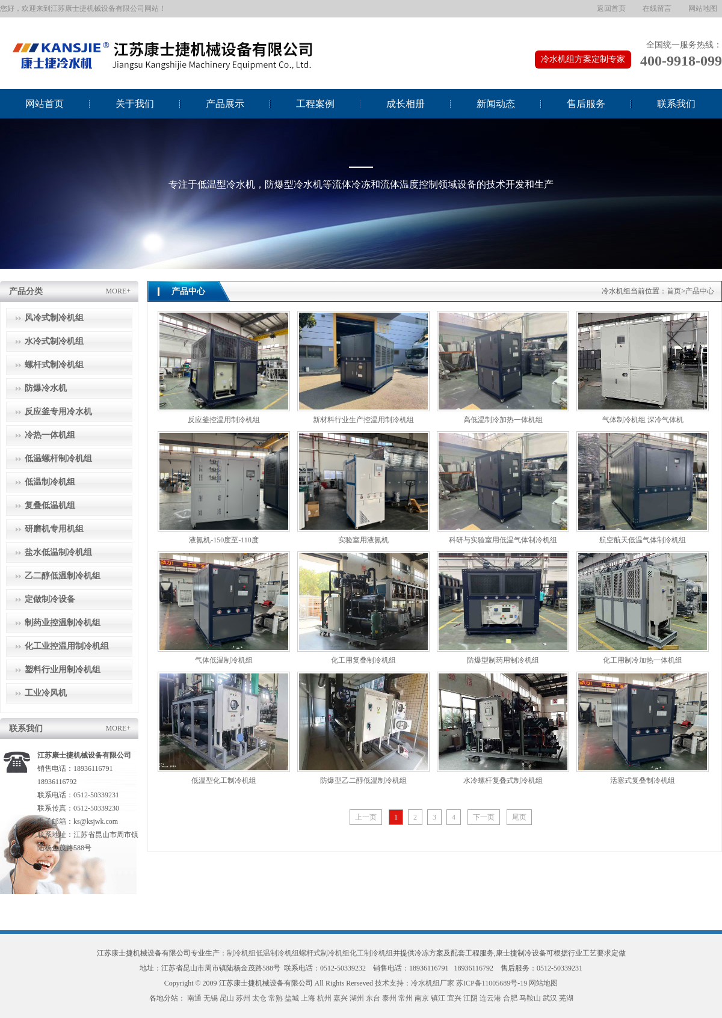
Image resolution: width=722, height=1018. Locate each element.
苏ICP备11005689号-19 (491, 983)
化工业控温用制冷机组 (67, 646)
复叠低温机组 (50, 505)
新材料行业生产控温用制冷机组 (363, 419)
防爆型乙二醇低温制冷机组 (363, 780)
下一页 (484, 817)
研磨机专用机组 (54, 528)
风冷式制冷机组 (54, 317)
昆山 (227, 998)
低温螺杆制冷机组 (58, 458)
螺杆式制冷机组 (54, 364)
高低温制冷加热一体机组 (503, 419)
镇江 (438, 998)
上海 (308, 998)
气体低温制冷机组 (224, 660)
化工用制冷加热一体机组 (642, 660)
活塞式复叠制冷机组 (642, 780)
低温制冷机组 (50, 481)
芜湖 (566, 998)
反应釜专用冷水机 (58, 411)
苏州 (243, 998)
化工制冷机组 (371, 953)
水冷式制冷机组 (54, 341)
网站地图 (702, 8)
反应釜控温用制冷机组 (224, 419)
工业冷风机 (46, 693)
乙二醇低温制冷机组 (62, 575)
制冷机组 (241, 953)
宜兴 (454, 998)
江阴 (470, 998)
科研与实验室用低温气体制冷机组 (503, 540)
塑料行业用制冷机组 (62, 669)
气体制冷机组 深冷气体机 (642, 419)
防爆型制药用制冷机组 (503, 660)
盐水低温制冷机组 (58, 552)
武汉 (550, 998)
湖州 (357, 998)
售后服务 (586, 104)
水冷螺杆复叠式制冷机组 (503, 780)
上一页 (366, 817)
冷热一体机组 (50, 435)
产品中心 (188, 291)
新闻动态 (496, 104)
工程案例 (315, 104)
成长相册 (405, 104)
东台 (373, 998)
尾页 (519, 817)
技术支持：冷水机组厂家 (414, 983)
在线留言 (657, 8)
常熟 (275, 998)
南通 (194, 998)
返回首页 (611, 8)
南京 (422, 998)
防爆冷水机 (46, 388)
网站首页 (44, 104)
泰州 (389, 998)
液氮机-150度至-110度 (224, 540)
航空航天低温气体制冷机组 (642, 540)
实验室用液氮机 (363, 540)
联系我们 (676, 104)
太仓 (259, 998)
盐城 (292, 998)
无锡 (210, 998)
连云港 (490, 998)
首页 (674, 291)
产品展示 (225, 104)
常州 (405, 998)
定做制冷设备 (50, 599)
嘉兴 (340, 998)
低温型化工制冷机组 (223, 780)
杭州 (324, 998)
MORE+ (118, 291)
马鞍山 (530, 998)
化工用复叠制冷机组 (363, 660)
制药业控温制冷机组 (62, 622)
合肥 (510, 998)
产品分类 (26, 291)
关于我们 (135, 104)
